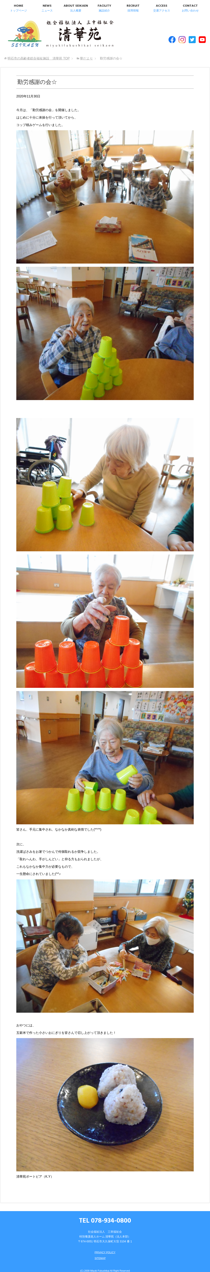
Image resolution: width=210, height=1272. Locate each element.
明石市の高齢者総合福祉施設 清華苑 (46, 32)
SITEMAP (99, 1252)
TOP (38, 52)
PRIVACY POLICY (105, 1246)
